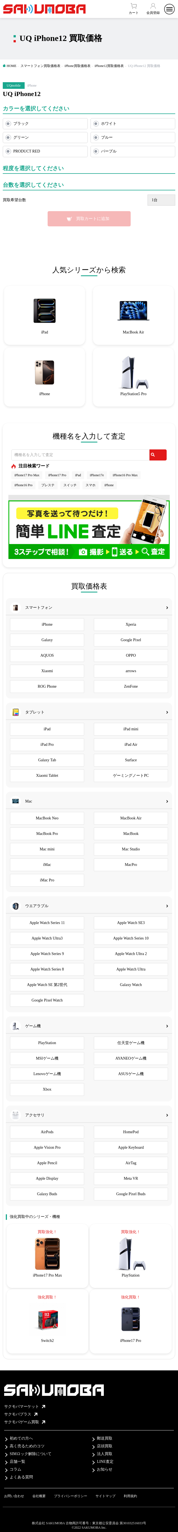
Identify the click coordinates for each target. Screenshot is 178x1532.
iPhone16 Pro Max (125, 475)
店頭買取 (104, 1446)
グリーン (21, 137)
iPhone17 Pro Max (26, 475)
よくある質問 (21, 1477)
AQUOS (47, 655)
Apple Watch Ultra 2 (131, 954)
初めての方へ (21, 1438)
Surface (131, 760)
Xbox (47, 1089)
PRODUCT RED (26, 151)
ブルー (107, 137)
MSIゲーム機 (47, 1058)
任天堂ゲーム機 (131, 1043)
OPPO (131, 655)
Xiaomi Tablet (47, 775)
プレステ (48, 485)
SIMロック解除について (30, 1454)
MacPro (131, 865)
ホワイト (109, 123)
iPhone (108, 485)
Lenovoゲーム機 (47, 1074)
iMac (47, 865)
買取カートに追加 (92, 218)
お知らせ (104, 1469)
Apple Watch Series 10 (131, 938)
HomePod (131, 1132)
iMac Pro (47, 880)
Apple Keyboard (131, 1147)
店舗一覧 (17, 1461)
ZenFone (131, 686)
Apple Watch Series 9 (47, 954)
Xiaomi (47, 671)
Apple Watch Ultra (130, 969)
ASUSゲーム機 (131, 1074)
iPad (78, 475)
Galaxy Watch (131, 985)
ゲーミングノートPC (131, 775)
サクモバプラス (20, 1414)
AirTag (130, 1163)
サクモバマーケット (24, 1406)
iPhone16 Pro (23, 485)
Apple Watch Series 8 (47, 969)
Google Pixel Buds (131, 1194)
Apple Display (47, 1178)
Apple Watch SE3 (131, 923)
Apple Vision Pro (47, 1147)
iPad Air (131, 744)
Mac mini (47, 849)
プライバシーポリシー (70, 1496)
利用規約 (130, 1496)
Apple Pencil (47, 1163)
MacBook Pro (47, 834)
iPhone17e (97, 475)
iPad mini (130, 729)
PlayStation (47, 1043)
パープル (109, 151)
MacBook (130, 834)
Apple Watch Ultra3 (47, 938)
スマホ (91, 485)
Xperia (131, 624)
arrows (131, 671)
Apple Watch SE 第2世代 (47, 985)
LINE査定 (105, 1461)
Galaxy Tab (47, 760)
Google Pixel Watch (47, 1000)
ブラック (21, 123)
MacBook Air (130, 818)
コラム (15, 1469)
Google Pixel (131, 640)
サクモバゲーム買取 (24, 1422)
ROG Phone (47, 686)
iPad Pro (47, 744)
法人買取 (104, 1454)
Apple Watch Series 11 (47, 923)
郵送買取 (104, 1438)
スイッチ (70, 485)
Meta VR (131, 1178)
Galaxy (47, 640)
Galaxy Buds (47, 1194)
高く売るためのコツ (27, 1446)
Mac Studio (131, 849)
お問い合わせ (14, 1496)
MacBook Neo (47, 818)
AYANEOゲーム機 (130, 1058)
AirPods (47, 1132)
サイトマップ (105, 1496)
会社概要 (39, 1496)
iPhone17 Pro (57, 475)
